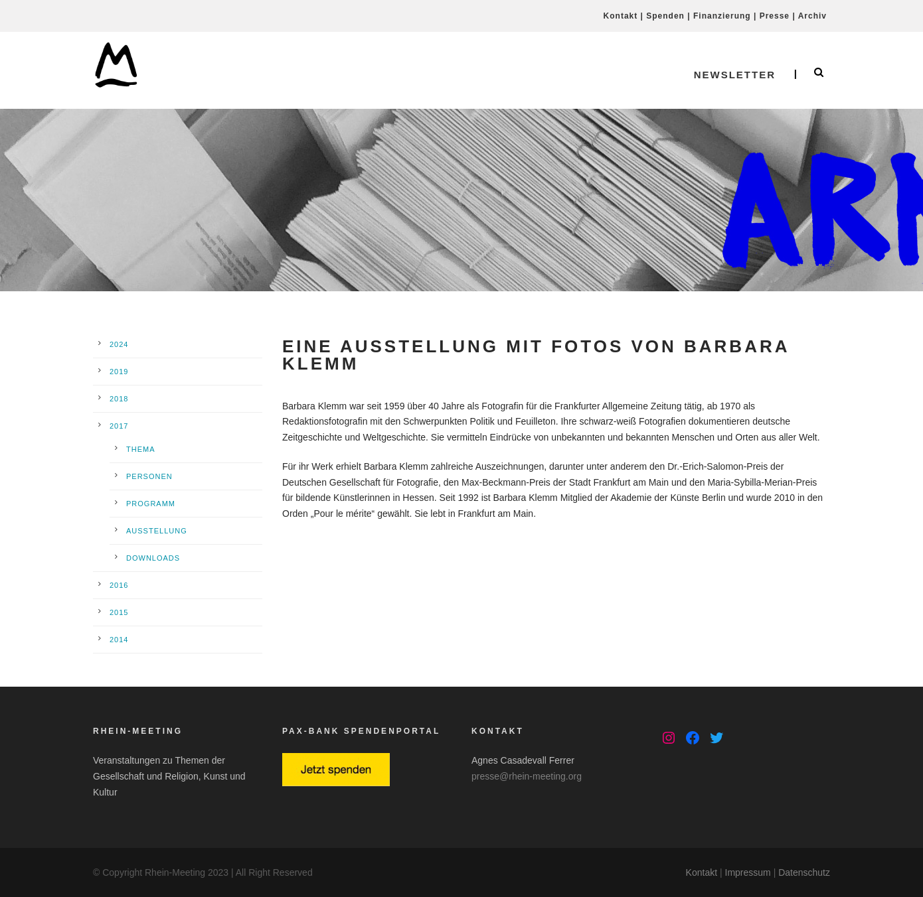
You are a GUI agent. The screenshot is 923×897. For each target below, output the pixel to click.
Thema (140, 449)
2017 (119, 426)
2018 (119, 399)
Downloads (153, 558)
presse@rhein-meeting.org (526, 776)
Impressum (748, 872)
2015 (119, 612)
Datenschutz (804, 872)
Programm (150, 504)
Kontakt (621, 16)
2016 (119, 585)
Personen (149, 476)
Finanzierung (722, 16)
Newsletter (735, 74)
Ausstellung (156, 531)
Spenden (665, 16)
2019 (119, 372)
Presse (775, 16)
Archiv (812, 16)
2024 (119, 344)
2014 (119, 640)
